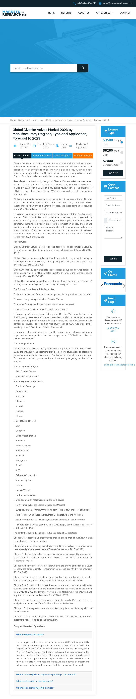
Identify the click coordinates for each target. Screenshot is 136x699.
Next (123, 286)
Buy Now (113, 172)
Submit (113, 258)
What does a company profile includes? (35, 688)
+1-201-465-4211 (113, 329)
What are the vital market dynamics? (34, 681)
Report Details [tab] (22, 155)
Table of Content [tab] (42, 155)
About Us (84, 12)
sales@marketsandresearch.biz (118, 4)
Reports (66, 12)
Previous (103, 286)
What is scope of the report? (30, 635)
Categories (104, 12)
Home (51, 12)
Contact (125, 12)
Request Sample (83, 155)
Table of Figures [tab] (62, 155)
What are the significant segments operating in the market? (46, 675)
